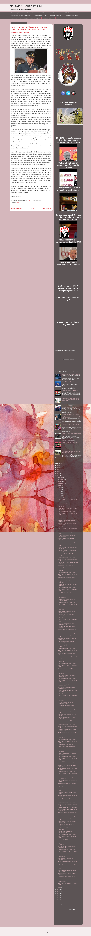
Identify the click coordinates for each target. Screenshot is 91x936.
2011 (58, 902)
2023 (58, 465)
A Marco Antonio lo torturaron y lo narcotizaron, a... (65, 859)
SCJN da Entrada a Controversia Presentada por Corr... (65, 703)
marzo (59, 495)
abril (59, 493)
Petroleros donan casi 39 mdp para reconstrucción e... (66, 642)
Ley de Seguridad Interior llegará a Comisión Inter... (66, 539)
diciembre (60, 477)
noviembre (60, 479)
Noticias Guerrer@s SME (27, 6)
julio (59, 487)
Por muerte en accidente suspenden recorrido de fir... (66, 706)
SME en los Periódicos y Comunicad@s (20, 15)
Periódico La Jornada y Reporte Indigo (67, 511)
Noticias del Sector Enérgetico (54, 12)
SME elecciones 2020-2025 (72, 15)
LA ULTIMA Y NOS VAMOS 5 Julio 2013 (71, 374)
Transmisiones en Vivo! (48, 18)
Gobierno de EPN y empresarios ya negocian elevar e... (66, 684)
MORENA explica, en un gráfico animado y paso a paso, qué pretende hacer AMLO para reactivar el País (71, 451)
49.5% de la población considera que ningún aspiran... (66, 521)
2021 (58, 469)
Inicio (32, 208)
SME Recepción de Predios (56, 15)
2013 (58, 897)
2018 (58, 475)
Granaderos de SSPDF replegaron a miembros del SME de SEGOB (70, 406)
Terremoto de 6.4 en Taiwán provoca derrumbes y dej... (66, 847)
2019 (58, 473)
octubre (60, 481)
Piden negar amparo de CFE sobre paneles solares (66, 596)
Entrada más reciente (17, 208)
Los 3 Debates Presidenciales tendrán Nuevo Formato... (66, 688)
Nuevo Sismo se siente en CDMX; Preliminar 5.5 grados (66, 669)
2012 (58, 899)
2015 (58, 893)
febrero (60, 497)
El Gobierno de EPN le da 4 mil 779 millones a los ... (66, 825)
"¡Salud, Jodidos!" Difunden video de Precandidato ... (66, 840)
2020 (58, 471)
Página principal (15, 12)
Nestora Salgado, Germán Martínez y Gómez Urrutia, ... (66, 654)
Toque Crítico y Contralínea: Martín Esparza (30, 18)
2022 (58, 467)
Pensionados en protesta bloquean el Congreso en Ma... (66, 600)
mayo (59, 491)
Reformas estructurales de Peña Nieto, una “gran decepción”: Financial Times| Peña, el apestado (71, 416)
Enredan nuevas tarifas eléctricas (65, 744)
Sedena (17, 202)
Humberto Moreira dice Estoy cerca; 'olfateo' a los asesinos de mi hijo (70, 443)
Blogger (50, 932)
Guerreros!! (14, 18)
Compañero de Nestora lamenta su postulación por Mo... (66, 624)
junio (59, 489)
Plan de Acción (25, 12)
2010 (58, 904)
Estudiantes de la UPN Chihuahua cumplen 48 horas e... (66, 615)
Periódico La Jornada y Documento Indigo (67, 864)
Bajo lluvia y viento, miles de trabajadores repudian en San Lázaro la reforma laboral (71, 434)
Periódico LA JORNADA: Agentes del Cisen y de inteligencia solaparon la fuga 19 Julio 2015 (71, 399)
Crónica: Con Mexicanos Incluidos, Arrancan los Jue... (66, 799)
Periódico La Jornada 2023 (38, 12)
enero (59, 887)
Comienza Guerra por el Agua (65, 503)
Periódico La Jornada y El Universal (70, 390)
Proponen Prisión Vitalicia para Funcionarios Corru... (65, 832)
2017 (58, 889)
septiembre (60, 483)
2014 (58, 895)
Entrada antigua (47, 208)
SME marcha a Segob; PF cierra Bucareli (67, 807)
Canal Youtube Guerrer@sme (39, 15)
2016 (58, 891)
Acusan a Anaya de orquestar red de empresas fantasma (66, 612)
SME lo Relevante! (69, 12)
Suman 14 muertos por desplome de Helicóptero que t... (66, 676)
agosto (59, 485)
